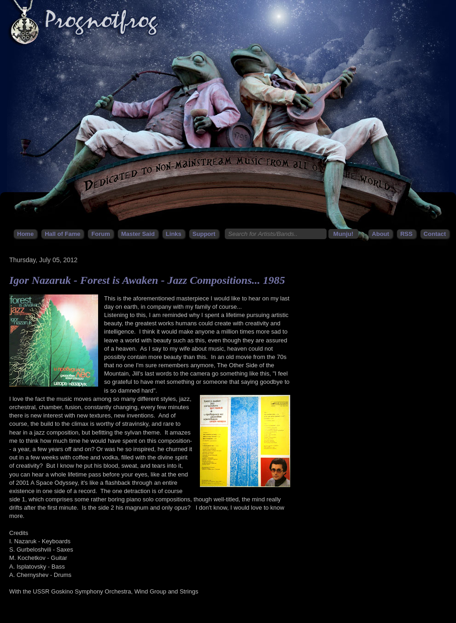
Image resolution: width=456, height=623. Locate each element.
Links (173, 233)
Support (204, 233)
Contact (435, 233)
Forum (100, 233)
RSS (406, 233)
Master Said (138, 233)
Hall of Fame (62, 233)
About (380, 233)
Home (25, 233)
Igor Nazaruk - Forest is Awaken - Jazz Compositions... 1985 (147, 280)
